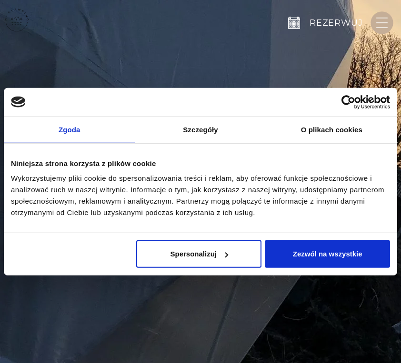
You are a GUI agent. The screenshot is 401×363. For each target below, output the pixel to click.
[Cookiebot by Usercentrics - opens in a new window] (348, 102)
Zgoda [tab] (69, 129)
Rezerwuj (336, 23)
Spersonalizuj (199, 254)
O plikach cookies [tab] (331, 129)
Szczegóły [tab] (200, 129)
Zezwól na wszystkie (327, 254)
